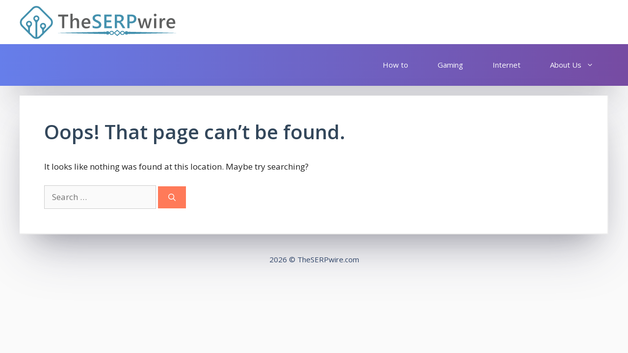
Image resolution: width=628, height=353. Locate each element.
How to (395, 65)
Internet (507, 65)
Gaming (450, 65)
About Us (576, 65)
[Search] (172, 197)
